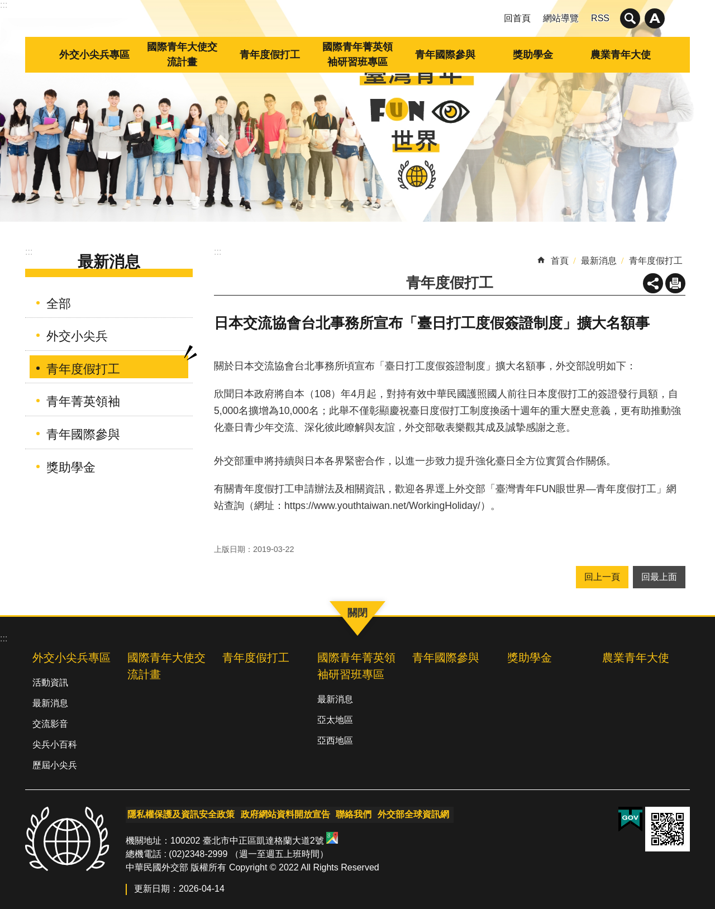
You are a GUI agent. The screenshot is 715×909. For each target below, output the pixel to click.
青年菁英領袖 (83, 401)
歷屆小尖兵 (54, 765)
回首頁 (517, 18)
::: (3, 4)
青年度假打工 (270, 54)
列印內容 (675, 283)
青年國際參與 (445, 54)
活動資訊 (50, 682)
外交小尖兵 (77, 336)
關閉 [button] (655, 18)
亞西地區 (335, 740)
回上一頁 (602, 577)
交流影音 (50, 724)
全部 (58, 304)
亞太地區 (335, 720)
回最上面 (659, 577)
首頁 (560, 260)
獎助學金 (533, 54)
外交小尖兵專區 (94, 54)
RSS (600, 18)
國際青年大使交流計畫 (182, 54)
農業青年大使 (620, 54)
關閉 (630, 18)
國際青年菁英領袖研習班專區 (357, 54)
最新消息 (109, 261)
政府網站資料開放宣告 (282, 813)
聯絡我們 (349, 813)
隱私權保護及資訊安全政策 (179, 813)
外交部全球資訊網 (407, 813)
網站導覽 (561, 18)
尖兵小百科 (54, 744)
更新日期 (152, 886)
